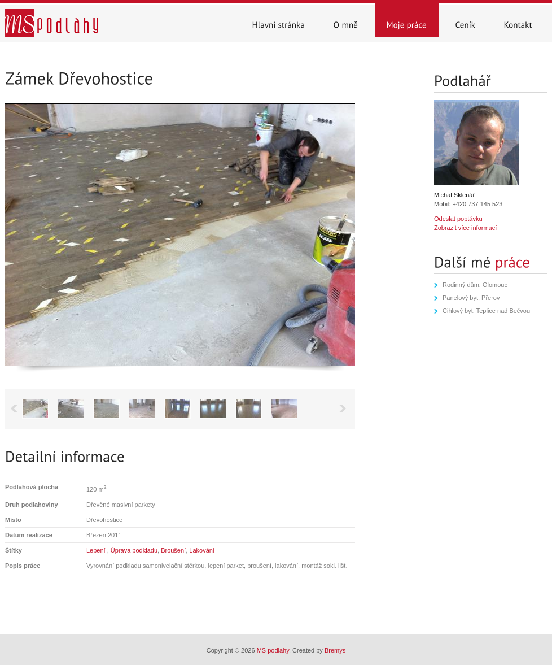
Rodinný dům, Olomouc (475, 284)
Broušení (173, 550)
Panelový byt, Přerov (471, 297)
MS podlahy (273, 650)
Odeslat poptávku (458, 218)
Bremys (335, 650)
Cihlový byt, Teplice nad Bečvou (486, 310)
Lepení (96, 550)
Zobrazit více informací (465, 227)
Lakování (201, 550)
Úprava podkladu (134, 550)
